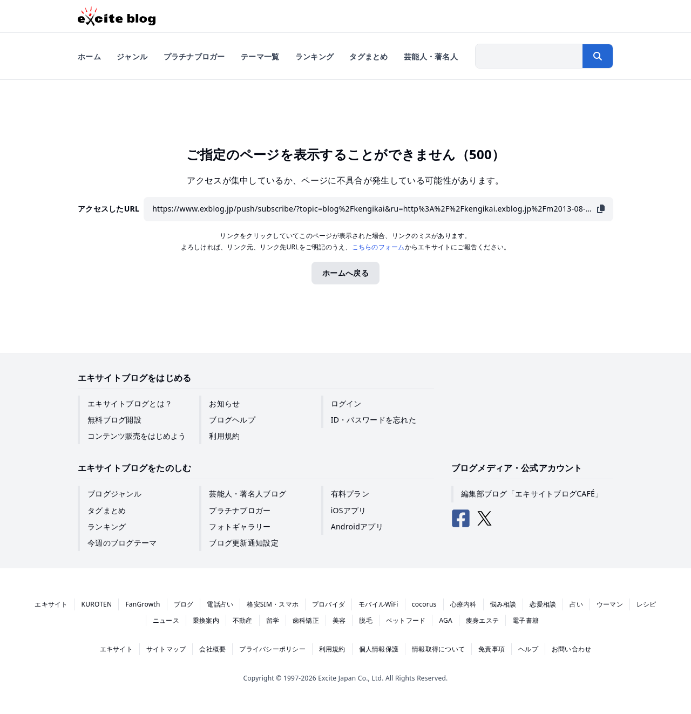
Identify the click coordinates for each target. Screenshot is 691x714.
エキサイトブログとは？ (129, 403)
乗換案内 (206, 620)
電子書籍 (525, 620)
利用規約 (224, 436)
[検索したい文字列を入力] (529, 56)
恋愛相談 (543, 604)
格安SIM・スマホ (273, 604)
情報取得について (438, 649)
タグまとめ (106, 510)
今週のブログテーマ (122, 543)
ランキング (106, 526)
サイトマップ (166, 649)
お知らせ (224, 403)
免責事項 (491, 649)
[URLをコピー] (601, 209)
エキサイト (51, 604)
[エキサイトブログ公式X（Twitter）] (484, 518)
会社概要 (212, 649)
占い (576, 604)
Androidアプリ (357, 526)
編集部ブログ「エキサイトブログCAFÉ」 (531, 493)
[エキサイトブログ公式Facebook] (461, 518)
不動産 (243, 620)
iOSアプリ (349, 510)
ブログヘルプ (232, 419)
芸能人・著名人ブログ (247, 493)
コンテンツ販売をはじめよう (136, 436)
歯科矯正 (306, 620)
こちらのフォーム (378, 246)
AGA (445, 620)
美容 (339, 620)
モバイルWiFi (378, 604)
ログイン (346, 403)
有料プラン (350, 493)
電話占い (220, 604)
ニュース (166, 620)
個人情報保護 (378, 649)
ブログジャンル (114, 493)
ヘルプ (528, 649)
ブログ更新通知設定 (244, 543)
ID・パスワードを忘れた (373, 419)
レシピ (646, 604)
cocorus (424, 604)
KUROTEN (97, 604)
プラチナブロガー (239, 510)
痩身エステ (482, 620)
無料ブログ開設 (114, 419)
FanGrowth (142, 604)
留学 (272, 620)
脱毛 (365, 620)
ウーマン (610, 604)
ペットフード (405, 620)
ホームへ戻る (345, 273)
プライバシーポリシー (272, 649)
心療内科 (463, 604)
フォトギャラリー (239, 526)
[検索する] (597, 56)
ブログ (184, 604)
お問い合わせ (571, 649)
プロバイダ (328, 604)
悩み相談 (503, 604)
